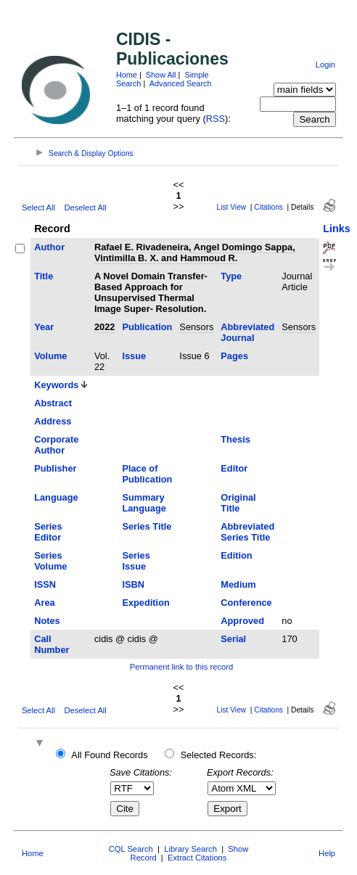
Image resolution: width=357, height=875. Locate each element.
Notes (47, 620)
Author (49, 247)
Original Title (238, 503)
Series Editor (48, 532)
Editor (234, 468)
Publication (147, 326)
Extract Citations (197, 857)
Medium (238, 584)
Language (56, 497)
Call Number (51, 644)
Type (231, 276)
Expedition (145, 602)
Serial (233, 638)
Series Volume (50, 561)
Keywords (56, 384)
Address (52, 421)
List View (232, 207)
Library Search (190, 849)
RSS (215, 118)
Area (44, 602)
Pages (234, 355)
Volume (50, 355)
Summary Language (143, 503)
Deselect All (85, 207)
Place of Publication (147, 474)
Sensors (196, 326)
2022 (104, 326)
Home (126, 74)
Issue (134, 355)
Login (325, 64)
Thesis (235, 439)
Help (327, 853)
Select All (38, 207)
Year (44, 326)
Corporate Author (56, 445)
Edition (236, 555)
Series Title (146, 526)
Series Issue (135, 561)
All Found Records (109, 754)
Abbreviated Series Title (247, 532)
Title (43, 276)
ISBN (133, 584)
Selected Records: (219, 754)
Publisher (55, 468)
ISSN (45, 584)
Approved (242, 620)
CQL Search (131, 849)
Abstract (53, 403)
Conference (246, 602)
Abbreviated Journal (247, 332)
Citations (268, 207)
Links (336, 228)
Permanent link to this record (181, 666)
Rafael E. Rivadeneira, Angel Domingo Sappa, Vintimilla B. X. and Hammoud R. (194, 252)
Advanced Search (180, 83)
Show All (161, 74)
